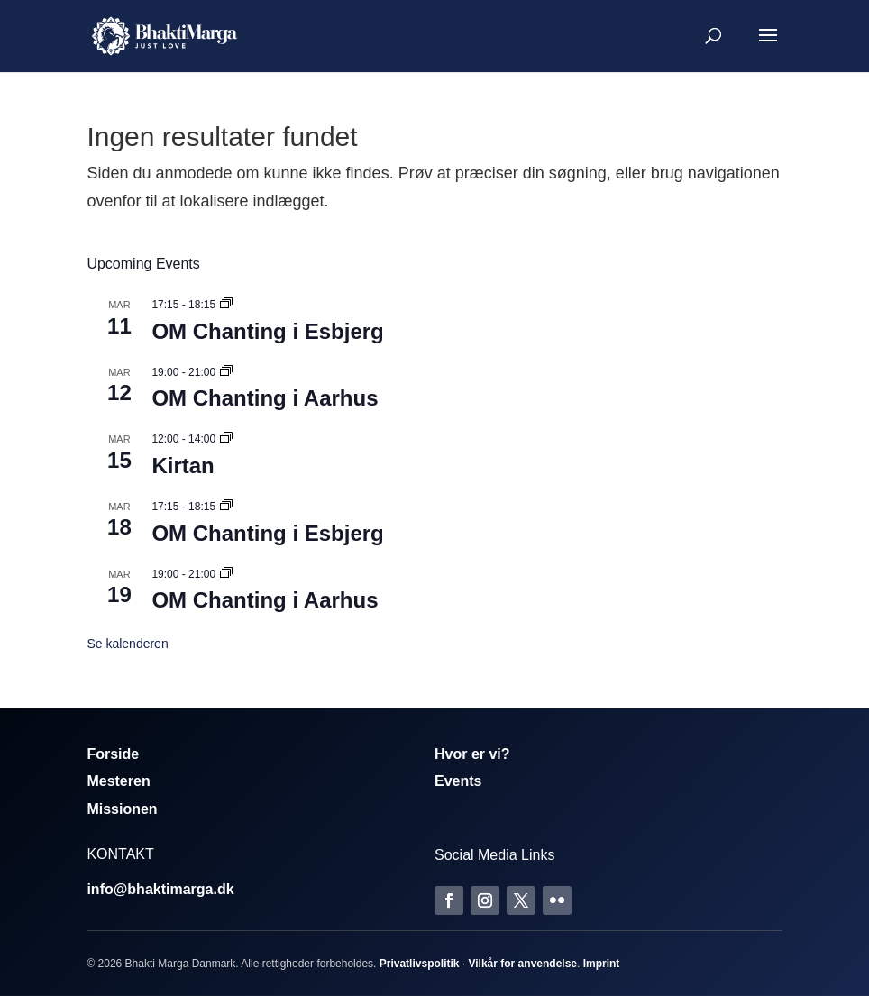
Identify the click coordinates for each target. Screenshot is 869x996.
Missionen (122, 809)
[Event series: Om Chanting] (226, 304)
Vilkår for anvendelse (522, 963)
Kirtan (182, 465)
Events (457, 781)
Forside (113, 754)
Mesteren (118, 781)
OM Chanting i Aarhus (264, 398)
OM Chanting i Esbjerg (267, 331)
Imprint (601, 963)
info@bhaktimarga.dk (160, 889)
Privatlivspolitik (420, 963)
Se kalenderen (127, 643)
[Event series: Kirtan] (226, 439)
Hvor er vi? (472, 754)
